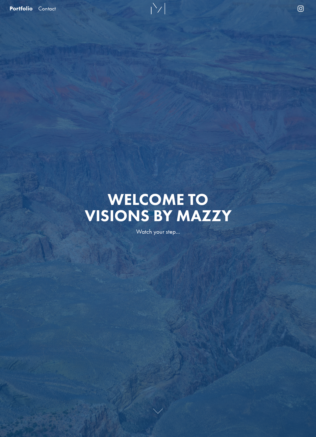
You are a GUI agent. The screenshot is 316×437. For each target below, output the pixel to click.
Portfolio (21, 8)
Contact (47, 8)
